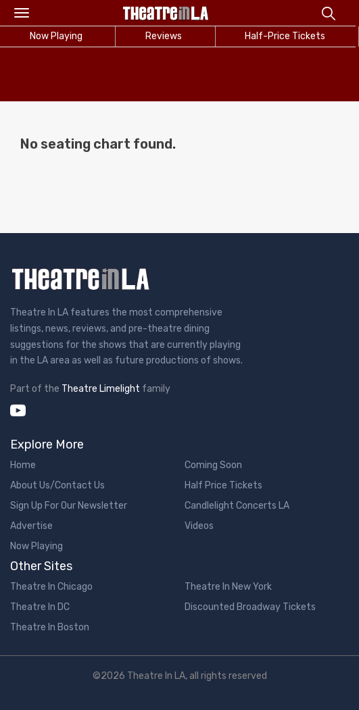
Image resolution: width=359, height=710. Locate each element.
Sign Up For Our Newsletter (68, 505)
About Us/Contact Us (57, 485)
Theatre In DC (40, 607)
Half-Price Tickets (285, 36)
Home (23, 465)
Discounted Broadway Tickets (250, 607)
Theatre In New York (228, 586)
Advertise (31, 526)
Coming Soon (213, 465)
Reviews (163, 36)
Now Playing (36, 546)
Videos (199, 526)
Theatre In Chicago (51, 586)
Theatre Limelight (101, 389)
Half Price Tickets (223, 485)
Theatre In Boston (49, 627)
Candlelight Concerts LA (237, 505)
